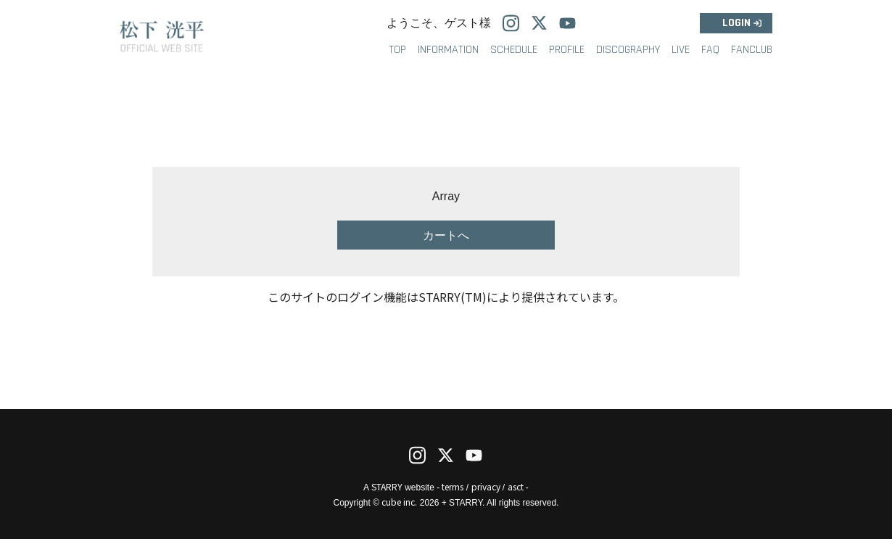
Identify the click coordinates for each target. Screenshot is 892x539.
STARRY (386, 486)
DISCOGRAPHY (628, 49)
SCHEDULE (513, 49)
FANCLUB (751, 49)
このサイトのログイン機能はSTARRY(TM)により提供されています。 (446, 296)
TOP (397, 49)
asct (516, 486)
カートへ (446, 235)
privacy (485, 486)
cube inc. (399, 501)
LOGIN (736, 22)
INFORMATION (448, 49)
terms (452, 486)
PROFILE (567, 49)
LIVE (681, 49)
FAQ (710, 49)
